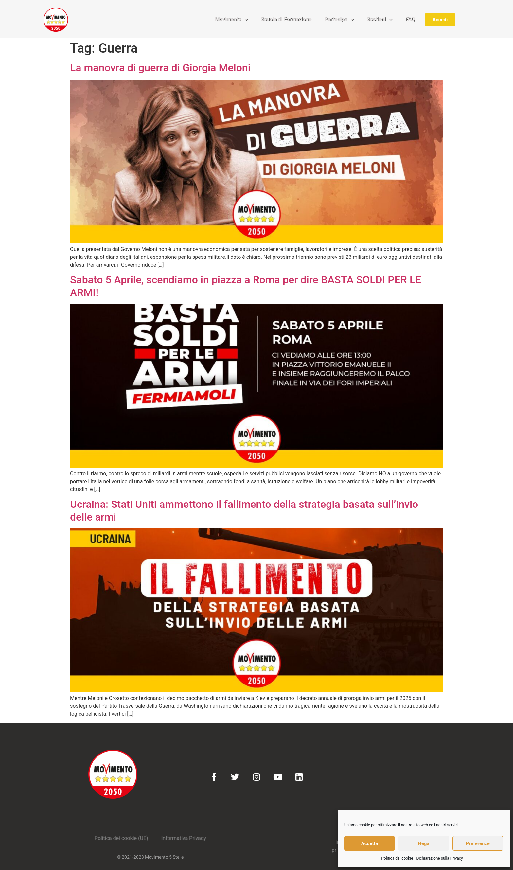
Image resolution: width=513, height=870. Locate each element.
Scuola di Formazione (286, 19)
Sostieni (379, 19)
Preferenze (478, 843)
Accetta (369, 843)
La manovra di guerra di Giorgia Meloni (160, 68)
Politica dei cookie (397, 858)
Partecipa (339, 19)
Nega (423, 843)
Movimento (231, 19)
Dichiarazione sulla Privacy (439, 858)
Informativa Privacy (183, 838)
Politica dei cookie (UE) (121, 838)
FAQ (410, 19)
